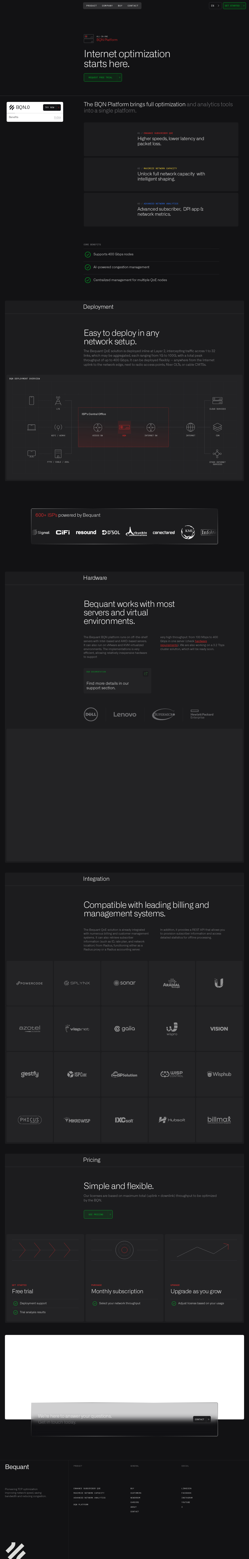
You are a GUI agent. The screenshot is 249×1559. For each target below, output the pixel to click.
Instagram (186, 1497)
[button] (91, 5)
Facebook (186, 1493)
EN (212, 5)
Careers (134, 1502)
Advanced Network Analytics (90, 1497)
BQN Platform (81, 1504)
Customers (135, 1493)
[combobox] (215, 5)
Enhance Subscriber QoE (87, 1488)
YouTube (185, 1502)
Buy (132, 1488)
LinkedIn (186, 1488)
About (133, 1507)
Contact (134, 1511)
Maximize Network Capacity (89, 1493)
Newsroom (135, 1497)
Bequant (17, 1467)
